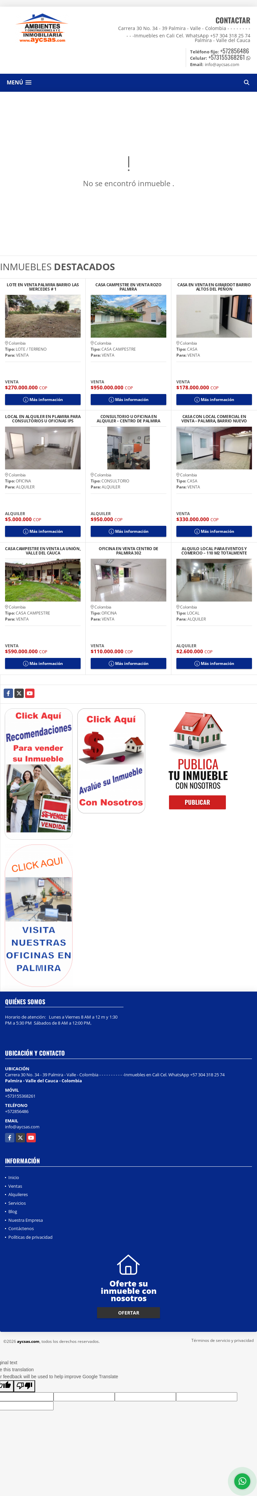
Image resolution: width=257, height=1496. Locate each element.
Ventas (15, 1186)
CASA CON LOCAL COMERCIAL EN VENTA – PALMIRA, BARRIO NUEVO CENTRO (214, 418)
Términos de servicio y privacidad (222, 1340)
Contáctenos (21, 1228)
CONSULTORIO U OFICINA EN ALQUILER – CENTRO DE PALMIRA (128, 418)
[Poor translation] (24, 1386)
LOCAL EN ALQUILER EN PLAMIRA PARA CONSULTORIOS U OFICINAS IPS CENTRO (42, 418)
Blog (12, 1211)
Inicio (13, 1177)
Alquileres (18, 1194)
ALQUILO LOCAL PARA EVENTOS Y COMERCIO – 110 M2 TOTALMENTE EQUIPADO (214, 550)
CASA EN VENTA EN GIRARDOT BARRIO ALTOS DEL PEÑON (214, 287)
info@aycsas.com (22, 1127)
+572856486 (234, 50)
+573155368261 (226, 57)
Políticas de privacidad (30, 1237)
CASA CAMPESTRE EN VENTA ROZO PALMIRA (128, 287)
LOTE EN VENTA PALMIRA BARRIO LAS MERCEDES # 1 (43, 287)
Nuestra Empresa (25, 1220)
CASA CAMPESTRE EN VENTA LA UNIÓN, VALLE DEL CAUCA (42, 550)
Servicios (17, 1203)
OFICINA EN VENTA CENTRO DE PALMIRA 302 (128, 550)
